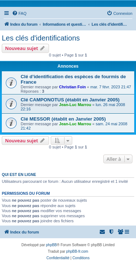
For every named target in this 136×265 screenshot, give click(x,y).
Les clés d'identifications (41, 38)
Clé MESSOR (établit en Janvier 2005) (63, 119)
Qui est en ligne (19, 174)
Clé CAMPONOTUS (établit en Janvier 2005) (70, 99)
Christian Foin (72, 87)
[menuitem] (19, 13)
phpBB (51, 245)
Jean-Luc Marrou (75, 104)
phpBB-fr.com (77, 251)
